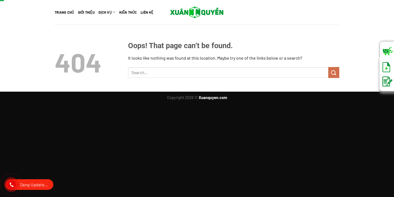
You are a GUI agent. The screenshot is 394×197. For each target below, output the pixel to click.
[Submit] (333, 72)
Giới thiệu (86, 12)
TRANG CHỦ (64, 12)
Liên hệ (147, 12)
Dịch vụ (107, 12)
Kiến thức (128, 12)
